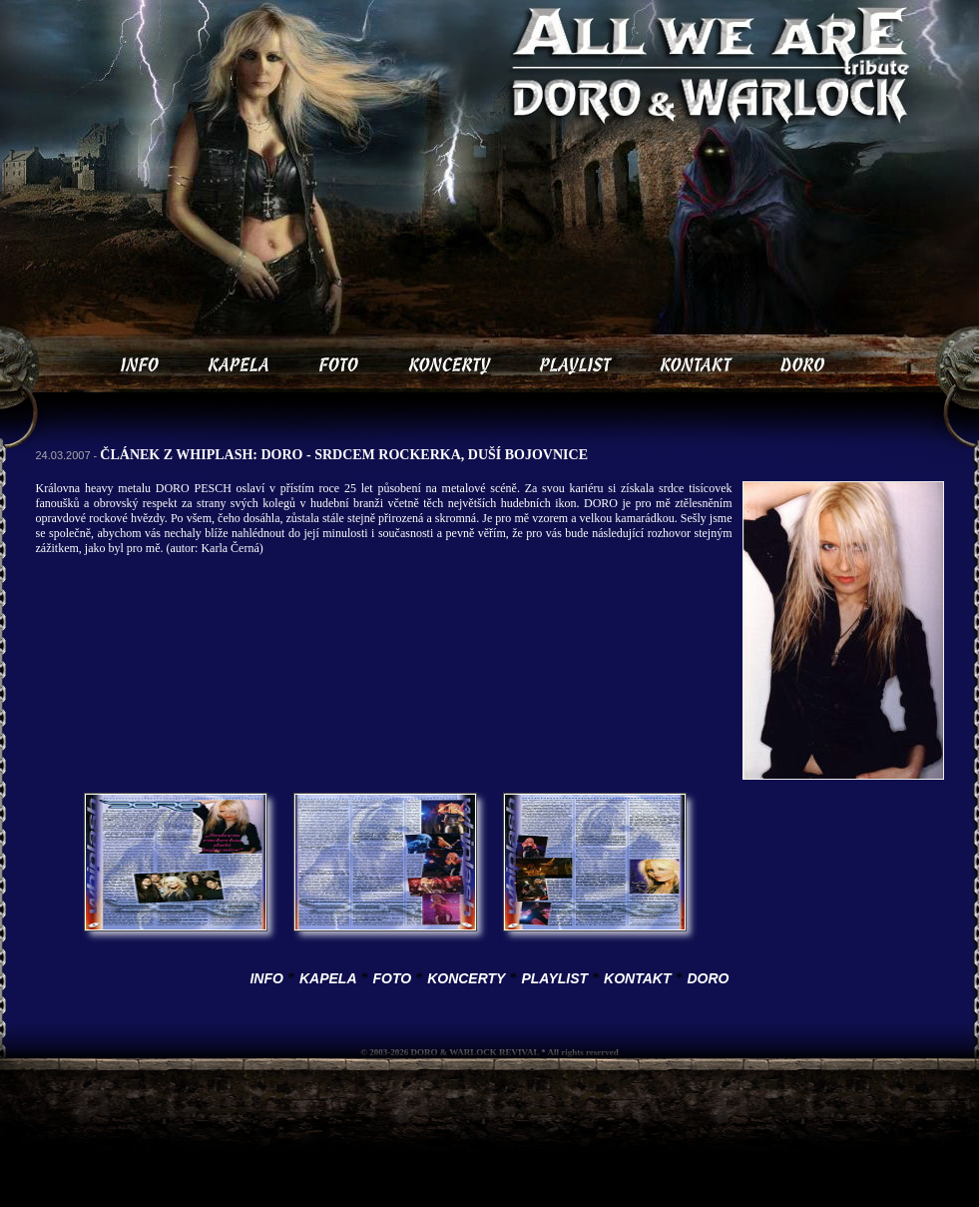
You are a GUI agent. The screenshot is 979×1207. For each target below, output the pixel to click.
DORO (709, 978)
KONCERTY (466, 978)
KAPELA (328, 978)
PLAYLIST (554, 978)
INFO (265, 978)
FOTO (392, 978)
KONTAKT (637, 978)
